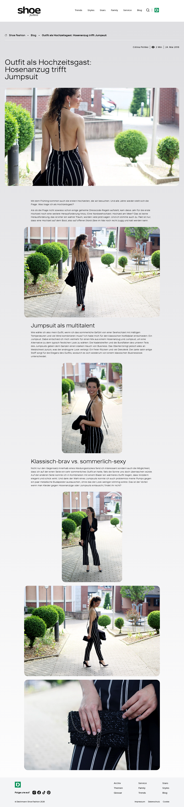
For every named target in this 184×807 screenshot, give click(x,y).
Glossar (118, 792)
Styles (91, 10)
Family (114, 10)
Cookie (166, 801)
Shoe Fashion (17, 35)
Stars (103, 10)
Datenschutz (154, 801)
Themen (118, 788)
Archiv (117, 783)
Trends (78, 10)
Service (127, 10)
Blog (139, 10)
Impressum (140, 801)
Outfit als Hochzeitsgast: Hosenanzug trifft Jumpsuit (74, 35)
